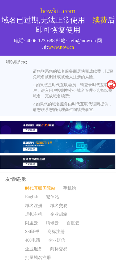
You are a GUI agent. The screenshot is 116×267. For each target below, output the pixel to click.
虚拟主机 (33, 214)
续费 (99, 20)
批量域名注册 (38, 257)
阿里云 (31, 223)
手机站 (69, 188)
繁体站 (52, 197)
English (31, 196)
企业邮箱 (58, 214)
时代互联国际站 (40, 188)
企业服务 (33, 249)
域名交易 (58, 205)
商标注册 (56, 231)
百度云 (73, 223)
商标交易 (58, 249)
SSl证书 (32, 231)
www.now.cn (61, 47)
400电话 (32, 240)
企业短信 (56, 240)
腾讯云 (52, 223)
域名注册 (33, 205)
